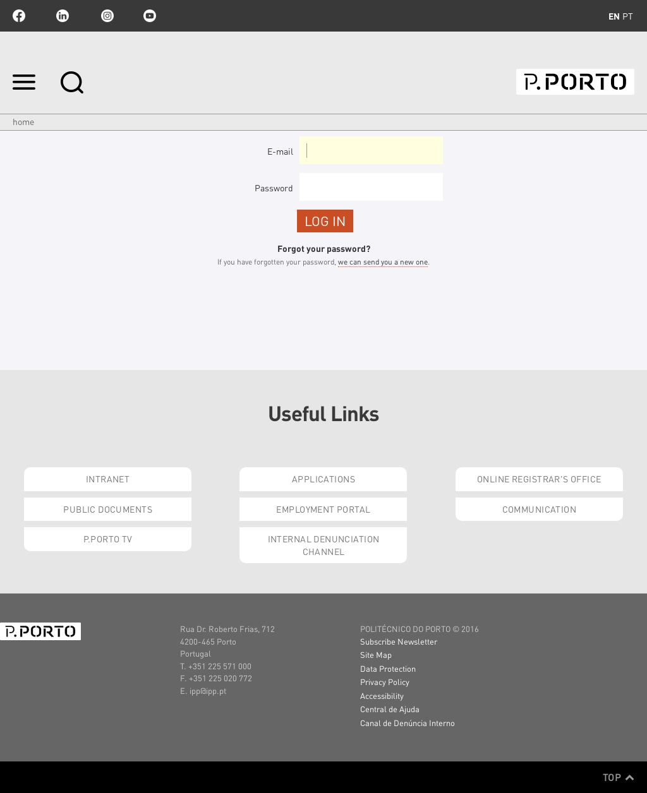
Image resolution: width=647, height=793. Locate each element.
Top (618, 777)
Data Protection (388, 668)
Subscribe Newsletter (398, 641)
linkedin (62, 15)
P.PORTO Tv (108, 538)
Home (23, 121)
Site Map (376, 654)
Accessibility (382, 695)
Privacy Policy (384, 681)
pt (627, 15)
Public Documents (107, 509)
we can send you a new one (383, 261)
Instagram (106, 15)
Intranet (108, 478)
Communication (539, 509)
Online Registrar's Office (539, 478)
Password (274, 187)
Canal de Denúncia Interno (407, 722)
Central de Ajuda (390, 708)
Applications (323, 478)
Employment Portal (323, 509)
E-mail (280, 151)
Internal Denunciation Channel (324, 545)
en (614, 15)
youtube (149, 15)
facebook (19, 15)
